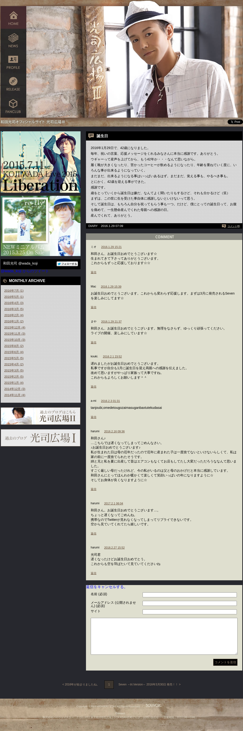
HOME (13, 17)
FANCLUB (13, 107)
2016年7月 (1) (14, 290)
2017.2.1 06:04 (113, 503)
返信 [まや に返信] (93, 342)
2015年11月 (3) (14, 333)
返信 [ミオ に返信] (93, 272)
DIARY (93, 226)
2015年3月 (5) (14, 370)
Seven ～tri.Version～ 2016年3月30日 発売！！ (148, 691)
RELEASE (13, 84)
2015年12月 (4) (14, 327)
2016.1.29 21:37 (111, 321)
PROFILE (13, 62)
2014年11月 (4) (14, 395)
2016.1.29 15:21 (111, 247)
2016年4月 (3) (14, 303)
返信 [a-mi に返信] (93, 417)
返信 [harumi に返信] (93, 489)
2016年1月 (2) (14, 321)
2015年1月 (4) (14, 383)
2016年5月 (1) (14, 297)
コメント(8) (234, 226)
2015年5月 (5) (14, 358)
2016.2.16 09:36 (114, 431)
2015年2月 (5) (14, 376)
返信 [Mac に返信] (93, 307)
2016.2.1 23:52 (112, 356)
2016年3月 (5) (14, 309)
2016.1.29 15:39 (111, 286)
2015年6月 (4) (14, 352)
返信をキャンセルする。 (107, 587)
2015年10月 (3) (14, 340)
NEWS (13, 39)
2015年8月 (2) (14, 346)
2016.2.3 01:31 (110, 401)
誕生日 (102, 136)
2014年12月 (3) (14, 389)
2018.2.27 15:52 (114, 547)
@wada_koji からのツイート (25, 271)
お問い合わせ (151, 724)
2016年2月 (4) (14, 315)
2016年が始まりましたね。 (82, 691)
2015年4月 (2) (14, 364)
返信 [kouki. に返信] (93, 386)
